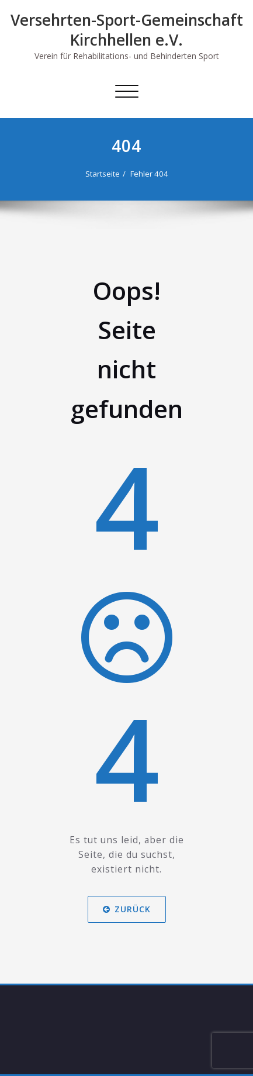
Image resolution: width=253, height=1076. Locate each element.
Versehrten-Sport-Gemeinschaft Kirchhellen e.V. (127, 29)
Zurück (127, 909)
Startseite (102, 173)
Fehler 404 (149, 173)
